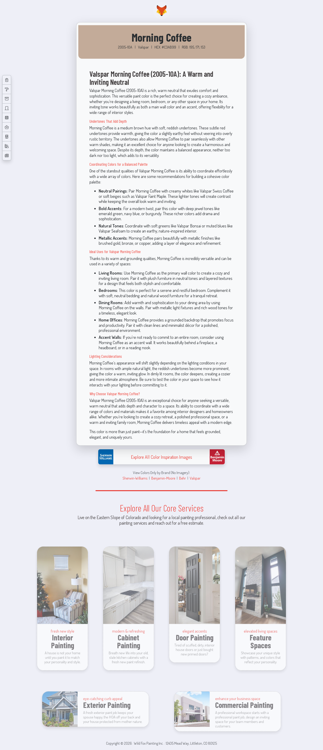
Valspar (195, 478)
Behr (182, 478)
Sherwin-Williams (135, 478)
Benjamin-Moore (163, 478)
